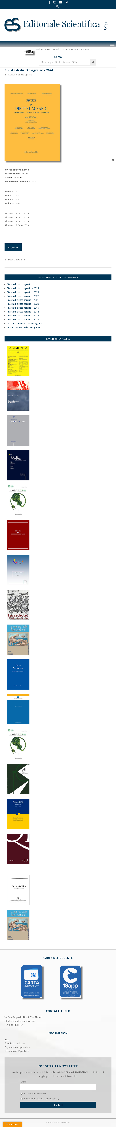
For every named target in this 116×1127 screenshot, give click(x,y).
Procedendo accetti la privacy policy (40, 1098)
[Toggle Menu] (112, 44)
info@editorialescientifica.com (20, 1020)
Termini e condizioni (15, 1043)
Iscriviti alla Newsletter (33, 1093)
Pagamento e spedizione (18, 1047)
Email (23, 1081)
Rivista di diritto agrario (20, 74)
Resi (7, 1039)
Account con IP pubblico (17, 1050)
